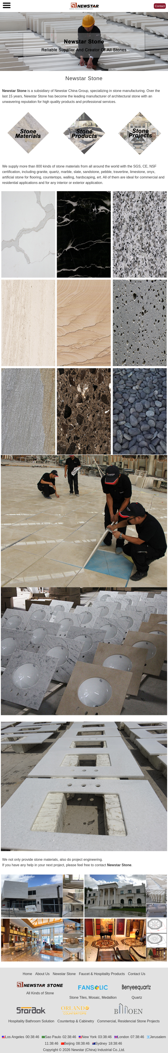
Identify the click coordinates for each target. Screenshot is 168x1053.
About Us (42, 974)
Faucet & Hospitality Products (102, 974)
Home (27, 974)
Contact (160, 6)
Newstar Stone (14, 91)
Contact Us (136, 974)
